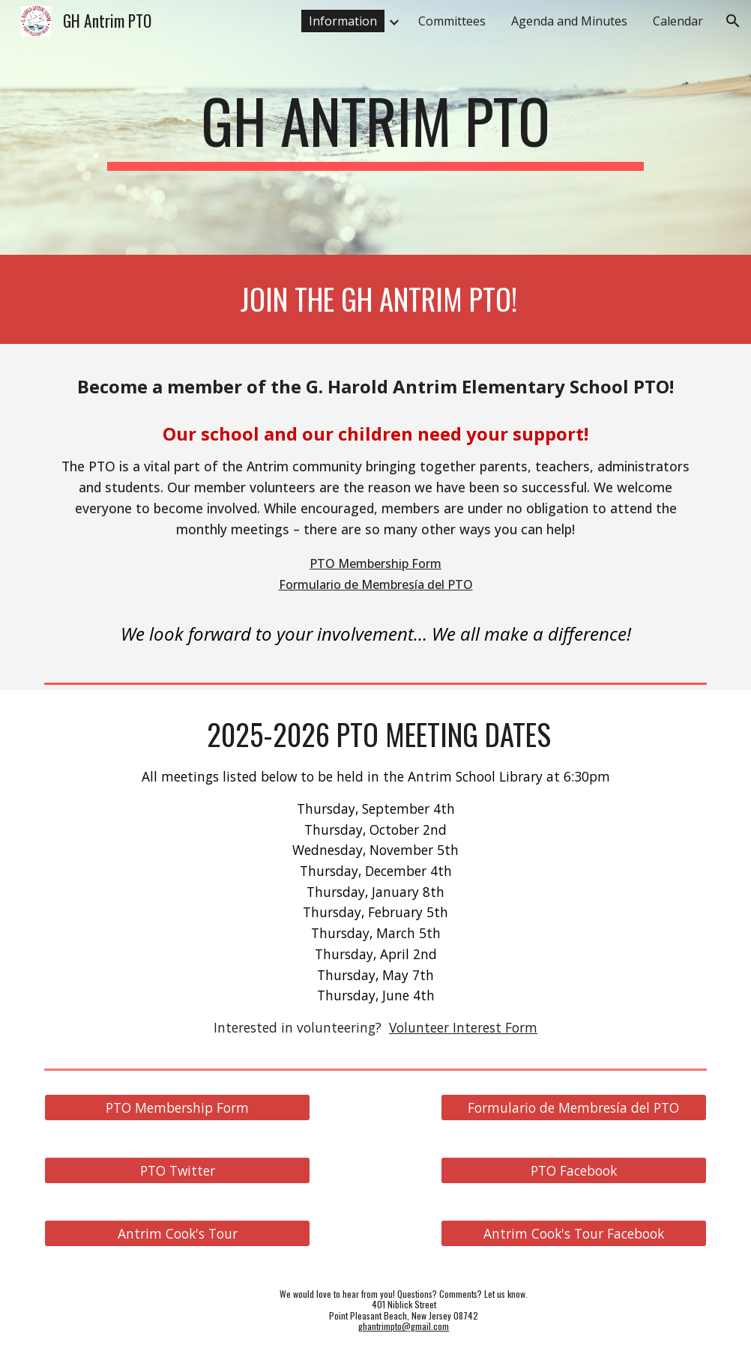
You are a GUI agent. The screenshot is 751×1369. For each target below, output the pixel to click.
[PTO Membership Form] (177, 1107)
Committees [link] (452, 21)
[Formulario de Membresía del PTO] (573, 1107)
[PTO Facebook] (573, 1170)
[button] (733, 21)
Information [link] (343, 21)
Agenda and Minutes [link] (569, 21)
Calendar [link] (678, 21)
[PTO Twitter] (177, 1170)
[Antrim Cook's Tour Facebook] (573, 1233)
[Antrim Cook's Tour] (177, 1233)
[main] (375, 127)
